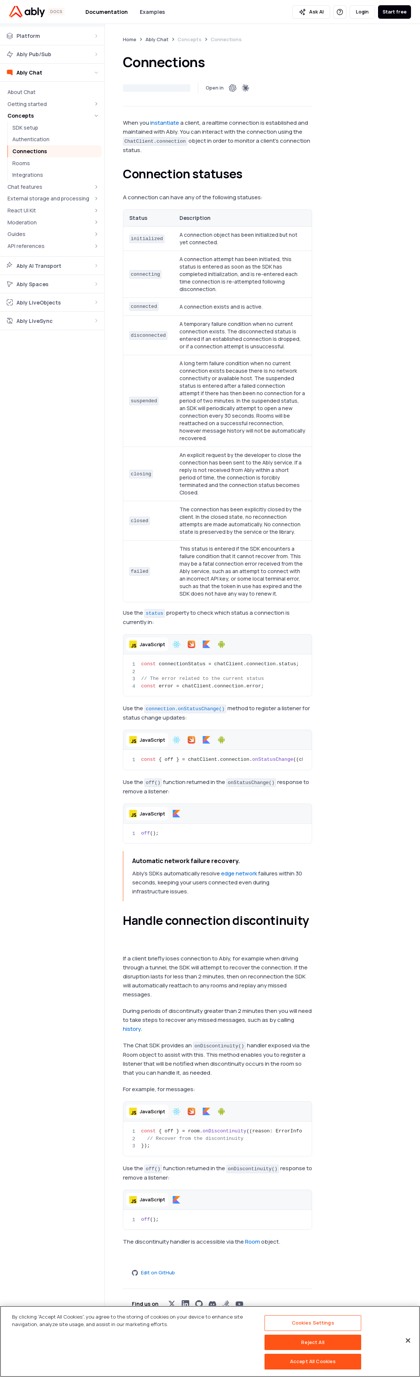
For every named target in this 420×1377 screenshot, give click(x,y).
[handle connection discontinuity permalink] (127, 934)
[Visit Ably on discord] (212, 1304)
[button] (147, 644)
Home (129, 39)
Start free (395, 11)
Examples (152, 11)
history (131, 1029)
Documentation (106, 11)
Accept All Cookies (313, 1361)
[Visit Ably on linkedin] (185, 1304)
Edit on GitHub (153, 1272)
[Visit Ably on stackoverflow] (226, 1304)
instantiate (164, 123)
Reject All (312, 1342)
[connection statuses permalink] (249, 174)
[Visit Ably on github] (199, 1304)
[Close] (408, 1340)
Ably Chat (157, 39)
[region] (210, 1341)
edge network (239, 873)
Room (252, 1242)
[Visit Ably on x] (172, 1304)
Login (362, 11)
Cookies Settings (313, 1322)
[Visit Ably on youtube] (239, 1304)
